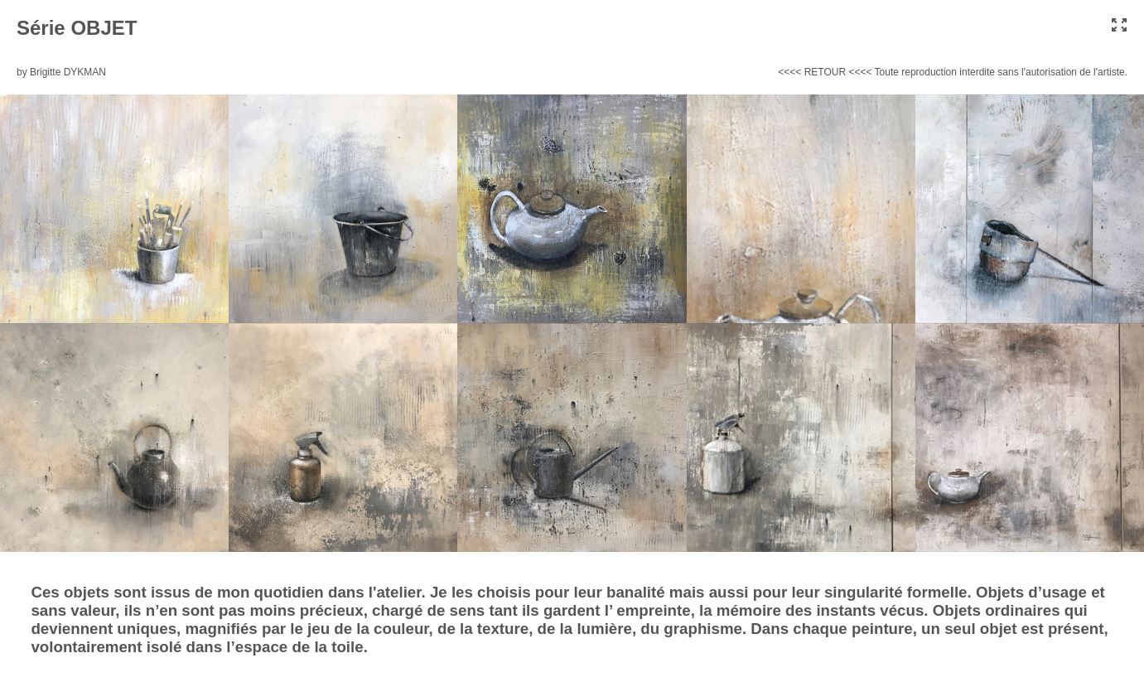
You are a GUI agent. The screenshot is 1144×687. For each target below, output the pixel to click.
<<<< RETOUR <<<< (824, 72)
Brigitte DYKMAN (68, 72)
